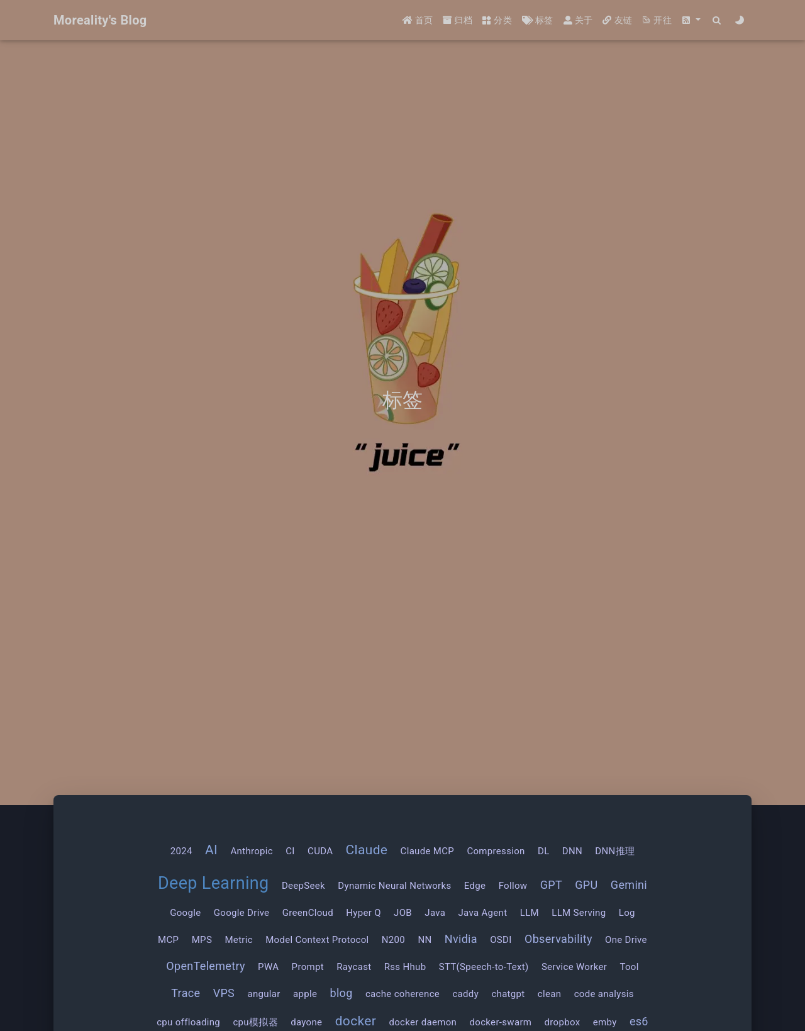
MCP (168, 939)
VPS (224, 993)
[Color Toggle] (740, 20)
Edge (475, 885)
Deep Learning (213, 883)
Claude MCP (428, 851)
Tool (628, 966)
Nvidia (461, 938)
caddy (465, 994)
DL (544, 851)
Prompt (308, 966)
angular (263, 994)
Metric (238, 939)
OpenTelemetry (205, 965)
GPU (586, 884)
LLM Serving (579, 912)
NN (424, 939)
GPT (551, 884)
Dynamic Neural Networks (394, 885)
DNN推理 (615, 851)
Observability (558, 938)
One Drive (626, 939)
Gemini (629, 884)
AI (211, 849)
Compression (496, 851)
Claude (367, 849)
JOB (403, 912)
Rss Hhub (405, 966)
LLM (529, 912)
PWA (268, 966)
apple (305, 994)
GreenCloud (307, 912)
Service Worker (574, 966)
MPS (202, 939)
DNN (572, 851)
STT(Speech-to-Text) (484, 966)
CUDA (320, 851)
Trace (185, 993)
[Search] (717, 20)
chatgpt (508, 994)
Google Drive (242, 912)
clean (550, 994)
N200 (393, 939)
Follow (513, 885)
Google (185, 912)
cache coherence (402, 994)
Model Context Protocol (317, 939)
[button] (691, 20)
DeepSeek (303, 885)
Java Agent (483, 912)
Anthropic (251, 851)
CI (290, 851)
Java (435, 912)
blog (341, 993)
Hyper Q (363, 912)
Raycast (353, 966)
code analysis (604, 994)
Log (627, 912)
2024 (181, 851)
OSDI (500, 939)
